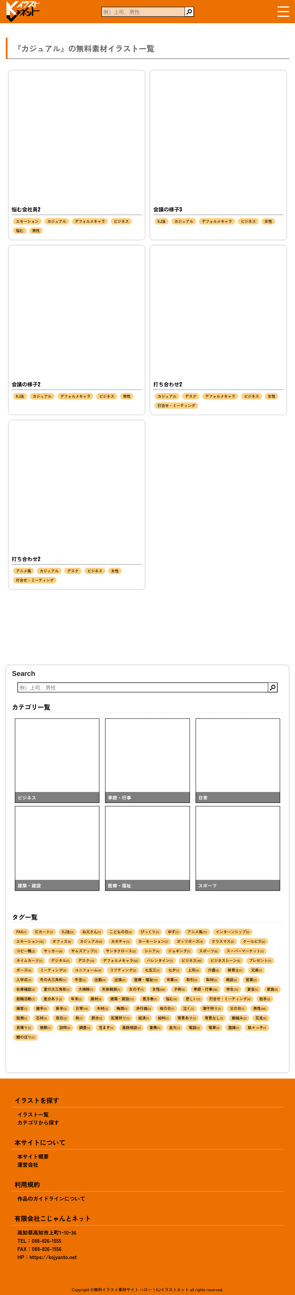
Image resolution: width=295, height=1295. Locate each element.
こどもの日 (120, 931)
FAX (21, 931)
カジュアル (56, 221)
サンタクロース (121, 951)
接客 (21, 1008)
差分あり (53, 998)
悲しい (193, 998)
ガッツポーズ (190, 941)
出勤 (100, 979)
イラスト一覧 (33, 1114)
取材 (211, 979)
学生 (232, 989)
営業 (251, 979)
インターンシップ (232, 931)
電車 (214, 1027)
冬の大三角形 (53, 979)
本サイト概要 (33, 1156)
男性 (36, 230)
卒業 (172, 979)
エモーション (27, 221)
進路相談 (131, 1027)
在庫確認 (25, 989)
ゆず (173, 931)
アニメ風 (23, 571)
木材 (102, 1008)
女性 (268, 221)
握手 (41, 1008)
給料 (163, 1018)
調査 (84, 1027)
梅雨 (122, 1008)
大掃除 (85, 989)
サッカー (53, 951)
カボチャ (120, 941)
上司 (193, 970)
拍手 (264, 998)
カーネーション (153, 941)
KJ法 (162, 221)
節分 (96, 1018)
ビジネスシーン (225, 960)
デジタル (60, 960)
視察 (45, 1027)
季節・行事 (205, 989)
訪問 (64, 1027)
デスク (190, 396)
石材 (41, 1018)
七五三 (152, 970)
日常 (81, 1008)
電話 (194, 1027)
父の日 (237, 1008)
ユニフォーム (88, 970)
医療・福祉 (146, 979)
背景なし (214, 1018)
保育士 (235, 970)
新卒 (61, 1008)
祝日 (61, 1018)
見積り (23, 1027)
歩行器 (143, 1008)
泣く (188, 1008)
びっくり (150, 931)
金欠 (174, 1027)
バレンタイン (160, 960)
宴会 (252, 989)
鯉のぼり (25, 1037)
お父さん (91, 931)
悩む (19, 230)
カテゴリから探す (38, 1122)
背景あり (187, 1018)
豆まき (106, 1027)
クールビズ (254, 941)
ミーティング (53, 970)
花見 (260, 1018)
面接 (233, 1027)
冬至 (80, 979)
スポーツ (208, 951)
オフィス (62, 941)
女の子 (136, 989)
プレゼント (260, 960)
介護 (213, 970)
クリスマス (223, 941)
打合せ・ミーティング (176, 405)
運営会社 (27, 1164)
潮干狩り (212, 1008)
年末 (76, 998)
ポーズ (23, 970)
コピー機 (25, 951)
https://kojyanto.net (53, 1256)
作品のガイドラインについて (51, 1198)
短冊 (21, 1018)
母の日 (167, 1008)
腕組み (239, 1018)
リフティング (123, 970)
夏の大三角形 (57, 989)
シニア (152, 951)
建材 (96, 998)
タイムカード (29, 960)
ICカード (44, 931)
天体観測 (111, 989)
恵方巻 (149, 998)
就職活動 (25, 998)
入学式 (23, 979)
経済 (143, 1018)
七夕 (173, 970)
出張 (119, 979)
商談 (231, 979)
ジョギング (179, 951)
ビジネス (121, 221)
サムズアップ (84, 951)
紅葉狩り (120, 1018)
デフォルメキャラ (90, 221)
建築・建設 (122, 998)
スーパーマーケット (245, 951)
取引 (191, 979)
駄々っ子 (257, 1027)
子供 (179, 989)
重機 (154, 1027)
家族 (272, 989)
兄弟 (256, 970)
